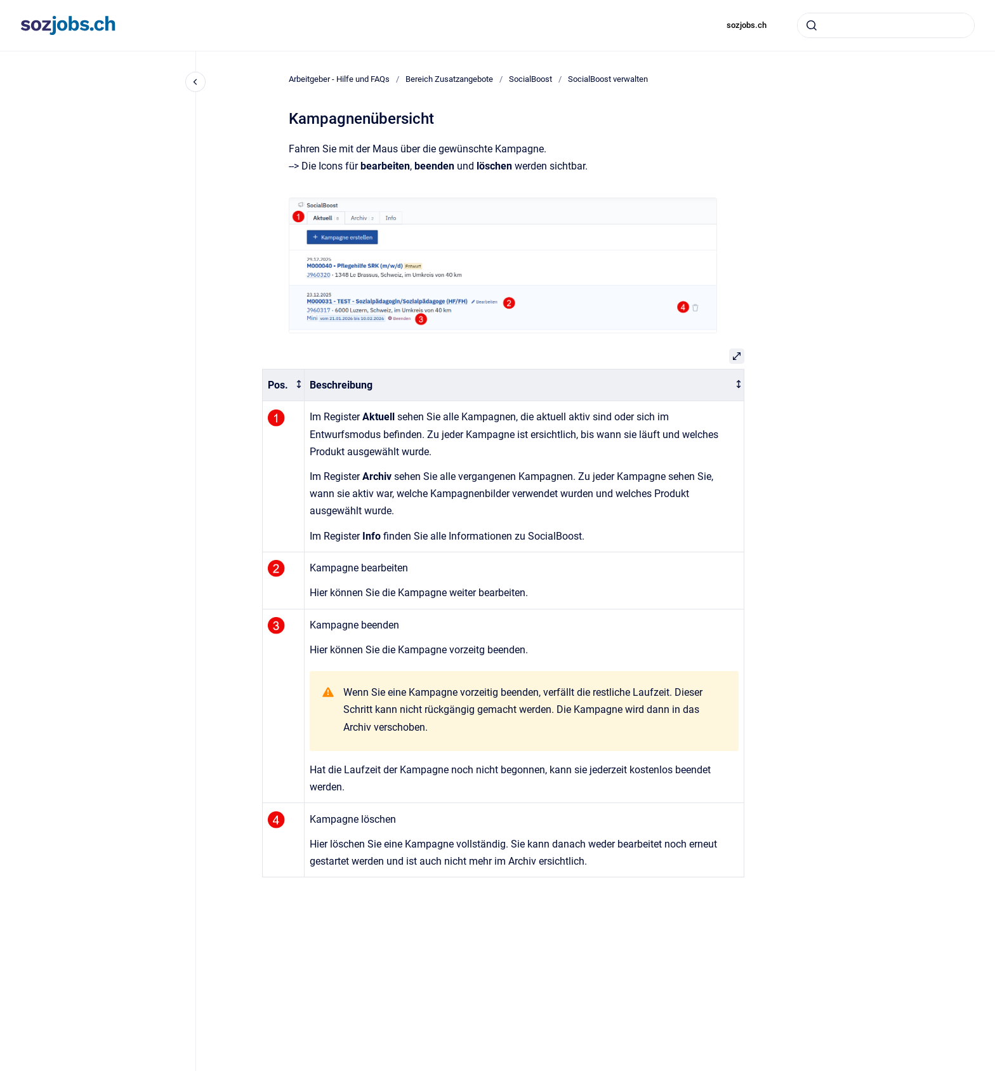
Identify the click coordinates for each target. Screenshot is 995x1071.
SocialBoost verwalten (608, 79)
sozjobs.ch (747, 25)
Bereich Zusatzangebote (449, 79)
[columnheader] (283, 385)
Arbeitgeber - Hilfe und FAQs (339, 79)
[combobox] (886, 25)
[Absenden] (811, 25)
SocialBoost (530, 79)
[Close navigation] (195, 82)
